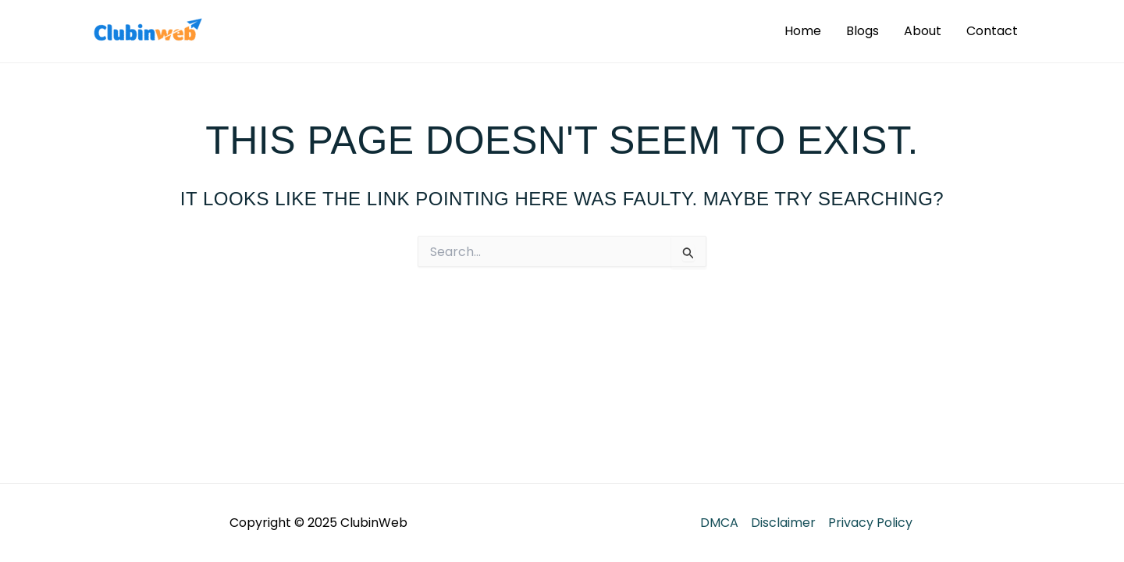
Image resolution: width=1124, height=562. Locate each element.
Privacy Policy (870, 523)
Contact (992, 31)
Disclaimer (783, 523)
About (922, 31)
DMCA (719, 523)
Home (802, 31)
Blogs (862, 31)
